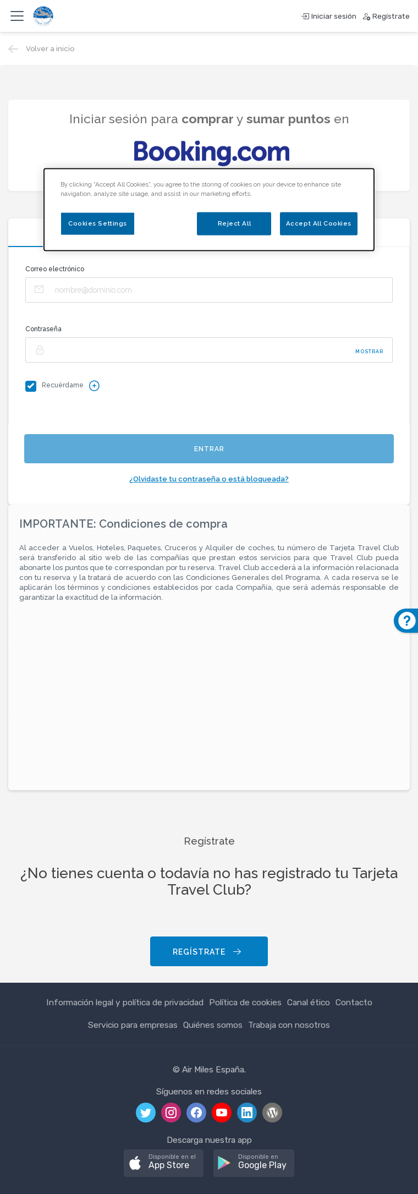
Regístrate (208, 952)
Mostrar (369, 351)
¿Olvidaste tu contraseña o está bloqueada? (209, 479)
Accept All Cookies (318, 223)
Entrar (209, 449)
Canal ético (308, 1002)
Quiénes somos (213, 1025)
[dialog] (209, 209)
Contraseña (43, 329)
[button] (164, 1163)
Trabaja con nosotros (289, 1025)
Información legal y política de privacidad (125, 1002)
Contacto (354, 1002)
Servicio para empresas (133, 1025)
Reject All (234, 223)
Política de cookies (245, 1002)
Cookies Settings (97, 223)
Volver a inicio (50, 49)
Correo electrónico (54, 269)
